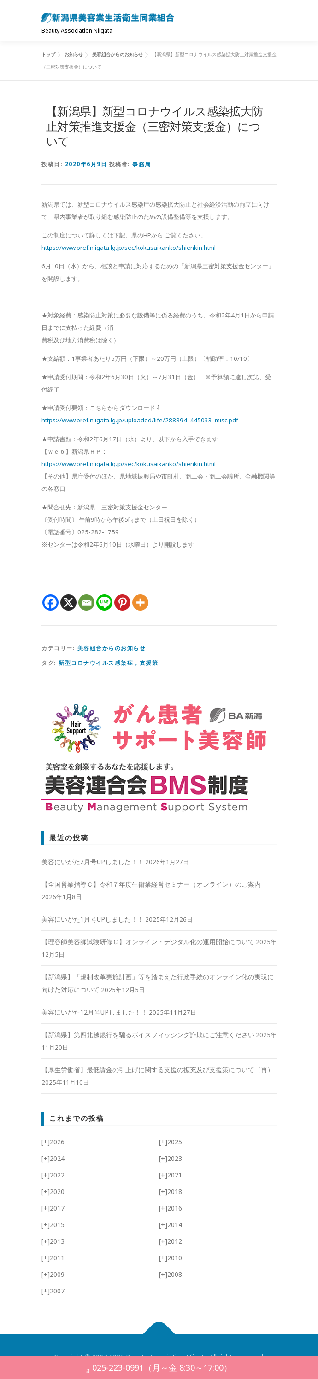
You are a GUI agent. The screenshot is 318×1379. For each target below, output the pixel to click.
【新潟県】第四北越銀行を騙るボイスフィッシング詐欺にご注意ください (147, 1034)
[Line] (104, 602)
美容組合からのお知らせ (111, 648)
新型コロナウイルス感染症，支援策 (108, 663)
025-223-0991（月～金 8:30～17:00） (159, 1368)
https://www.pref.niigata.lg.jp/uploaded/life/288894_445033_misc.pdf (139, 420)
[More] (140, 602)
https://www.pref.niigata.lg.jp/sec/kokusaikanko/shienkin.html (128, 247)
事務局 (141, 164)
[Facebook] (50, 602)
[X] (68, 602)
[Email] (86, 602)
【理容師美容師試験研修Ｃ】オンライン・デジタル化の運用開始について (147, 941)
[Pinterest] (122, 602)
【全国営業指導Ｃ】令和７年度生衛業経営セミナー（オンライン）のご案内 (151, 884)
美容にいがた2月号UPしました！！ (92, 861)
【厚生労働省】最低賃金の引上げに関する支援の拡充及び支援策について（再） (157, 1069)
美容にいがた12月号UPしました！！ (94, 1012)
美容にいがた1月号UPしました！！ (92, 919)
